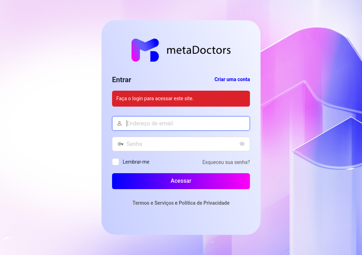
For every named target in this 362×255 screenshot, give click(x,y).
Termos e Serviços (153, 203)
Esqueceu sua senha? (226, 162)
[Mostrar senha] (243, 144)
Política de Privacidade (204, 203)
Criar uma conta (232, 79)
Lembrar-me (136, 162)
